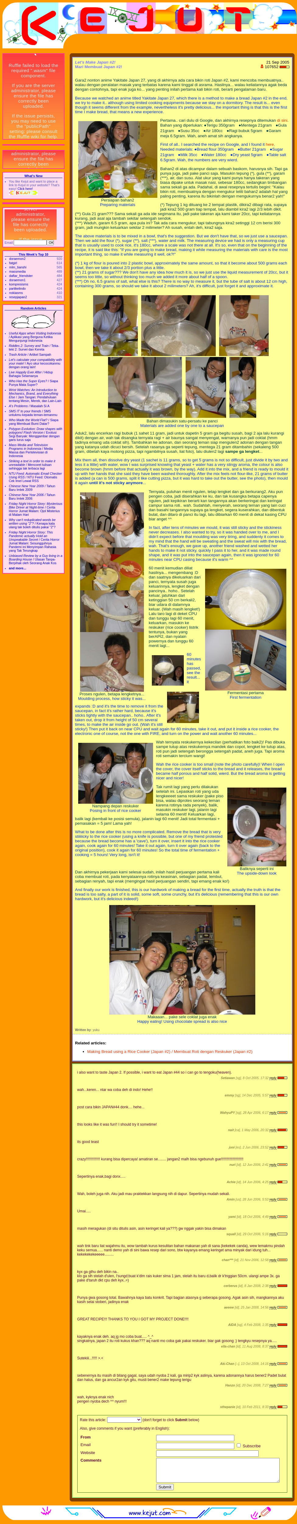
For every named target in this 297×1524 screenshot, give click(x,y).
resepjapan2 (18, 297)
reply (272, 1078)
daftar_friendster (21, 276)
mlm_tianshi (17, 267)
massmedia (17, 271)
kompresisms (18, 284)
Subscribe (249, 1446)
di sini (282, 120)
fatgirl (13, 263)
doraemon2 (17, 258)
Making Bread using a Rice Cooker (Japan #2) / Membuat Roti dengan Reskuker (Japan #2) (170, 1051)
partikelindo (17, 288)
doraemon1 (17, 280)
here (270, 144)
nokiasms (16, 293)
